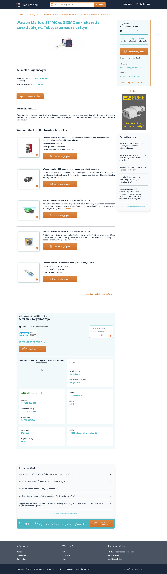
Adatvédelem (113, 555)
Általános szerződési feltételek (121, 552)
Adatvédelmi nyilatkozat (134, 569)
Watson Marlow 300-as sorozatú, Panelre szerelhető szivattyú (71, 169)
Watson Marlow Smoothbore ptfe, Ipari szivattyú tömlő (68, 262)
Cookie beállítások (115, 559)
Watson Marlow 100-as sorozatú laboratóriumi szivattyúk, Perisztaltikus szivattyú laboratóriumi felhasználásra (76, 139)
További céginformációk (131, 82)
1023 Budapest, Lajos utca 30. (83, 433)
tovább (61, 177)
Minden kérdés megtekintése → (66, 513)
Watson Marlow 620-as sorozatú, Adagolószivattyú (66, 231)
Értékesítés (21, 555)
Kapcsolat (66, 555)
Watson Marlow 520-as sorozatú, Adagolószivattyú (66, 200)
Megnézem (74, 374)
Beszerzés (21, 552)
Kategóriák (21, 559)
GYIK (64, 552)
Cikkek (64, 559)
